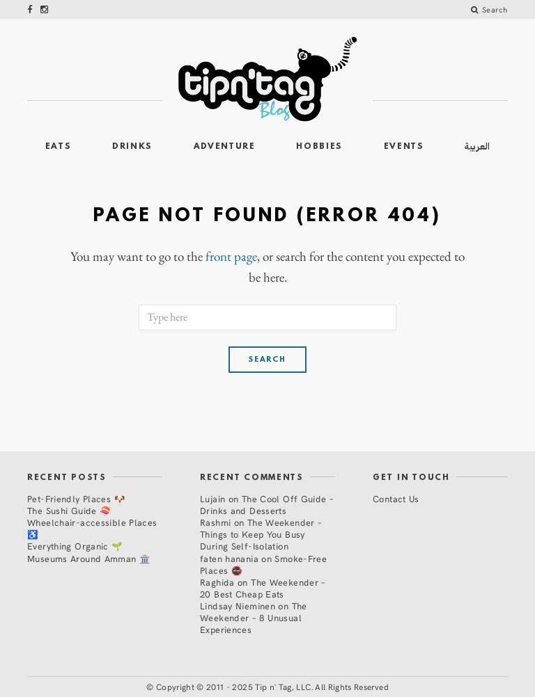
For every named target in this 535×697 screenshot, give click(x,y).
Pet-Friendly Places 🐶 (76, 498)
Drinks (132, 147)
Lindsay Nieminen (237, 605)
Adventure (225, 147)
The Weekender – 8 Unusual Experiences (253, 617)
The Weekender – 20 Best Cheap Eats (262, 588)
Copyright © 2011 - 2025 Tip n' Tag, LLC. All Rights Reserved (272, 686)
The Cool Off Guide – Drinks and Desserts (266, 504)
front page (231, 257)
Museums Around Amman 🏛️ (88, 558)
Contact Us (396, 498)
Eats (58, 147)
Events (404, 147)
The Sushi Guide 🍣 (69, 510)
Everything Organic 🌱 (75, 546)
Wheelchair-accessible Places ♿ (92, 528)
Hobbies (319, 147)
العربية (477, 146)
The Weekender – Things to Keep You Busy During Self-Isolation (260, 534)
